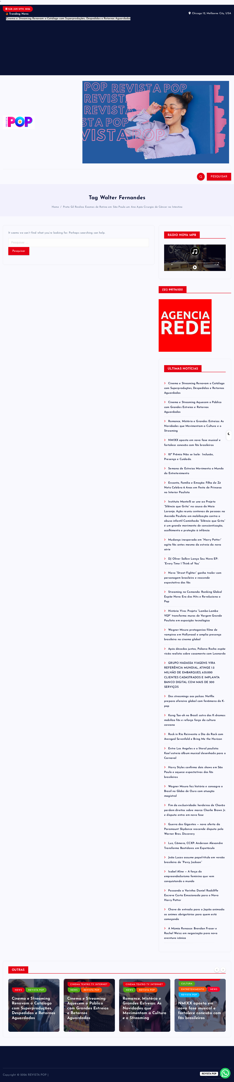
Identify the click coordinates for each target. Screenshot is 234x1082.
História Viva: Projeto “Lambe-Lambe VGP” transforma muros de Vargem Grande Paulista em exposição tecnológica (193, 616)
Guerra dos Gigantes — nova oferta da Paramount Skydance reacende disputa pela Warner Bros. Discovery (193, 829)
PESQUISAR (219, 176)
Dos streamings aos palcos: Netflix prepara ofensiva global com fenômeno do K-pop (194, 701)
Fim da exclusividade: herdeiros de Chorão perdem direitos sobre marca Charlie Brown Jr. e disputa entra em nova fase (195, 810)
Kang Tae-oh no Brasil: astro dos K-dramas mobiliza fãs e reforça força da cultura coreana (194, 720)
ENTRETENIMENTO (192, 989)
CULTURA (186, 984)
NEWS (18, 990)
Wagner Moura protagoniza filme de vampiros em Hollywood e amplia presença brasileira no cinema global (192, 635)
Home (55, 207)
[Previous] (217, 969)
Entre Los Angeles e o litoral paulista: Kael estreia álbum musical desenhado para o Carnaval (195, 753)
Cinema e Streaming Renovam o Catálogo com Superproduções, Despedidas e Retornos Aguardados (194, 388)
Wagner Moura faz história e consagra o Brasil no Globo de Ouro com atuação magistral (193, 791)
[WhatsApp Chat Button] (225, 1073)
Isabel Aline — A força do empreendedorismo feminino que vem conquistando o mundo (189, 876)
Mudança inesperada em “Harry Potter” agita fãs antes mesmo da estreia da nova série (192, 544)
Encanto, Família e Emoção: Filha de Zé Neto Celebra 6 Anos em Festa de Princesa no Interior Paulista (193, 487)
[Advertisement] (117, 47)
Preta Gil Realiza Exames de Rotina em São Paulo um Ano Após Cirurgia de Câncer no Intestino (122, 207)
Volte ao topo (218, 1075)
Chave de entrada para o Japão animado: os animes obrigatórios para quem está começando (194, 914)
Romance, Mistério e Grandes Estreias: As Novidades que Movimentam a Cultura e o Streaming (194, 426)
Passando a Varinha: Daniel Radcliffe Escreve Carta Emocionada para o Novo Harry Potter (191, 895)
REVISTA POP (36, 990)
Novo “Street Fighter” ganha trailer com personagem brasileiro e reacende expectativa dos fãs (192, 578)
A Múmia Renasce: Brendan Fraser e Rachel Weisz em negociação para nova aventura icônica (190, 933)
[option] (33, 1005)
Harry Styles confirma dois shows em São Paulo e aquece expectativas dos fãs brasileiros (193, 772)
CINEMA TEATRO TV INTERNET (88, 984)
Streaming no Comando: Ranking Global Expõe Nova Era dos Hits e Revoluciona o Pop (193, 597)
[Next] (223, 969)
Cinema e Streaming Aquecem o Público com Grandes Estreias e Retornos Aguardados (192, 407)
